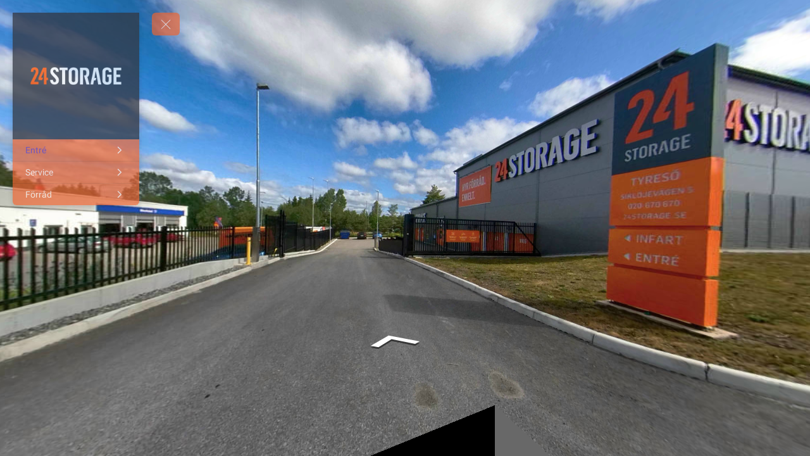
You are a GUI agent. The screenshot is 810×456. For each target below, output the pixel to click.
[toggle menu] (166, 24)
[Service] (76, 172)
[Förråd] (76, 194)
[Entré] (76, 150)
